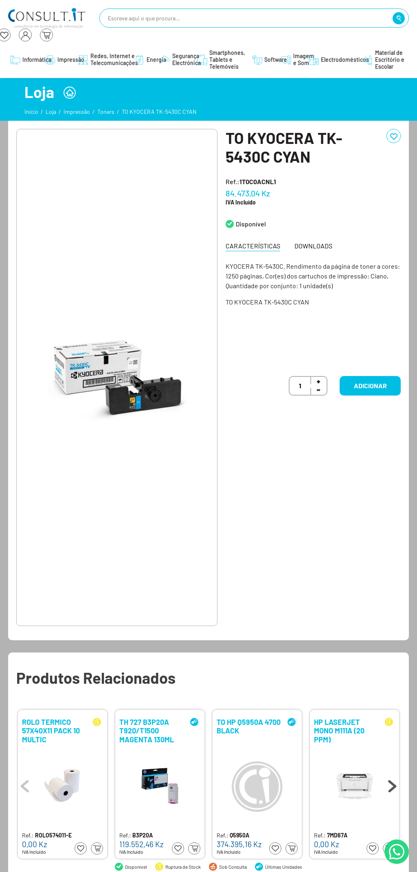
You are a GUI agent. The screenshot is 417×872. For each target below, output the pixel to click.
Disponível (251, 224)
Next (392, 784)
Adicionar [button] (370, 385)
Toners (105, 111)
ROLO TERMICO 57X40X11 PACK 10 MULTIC (51, 730)
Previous (25, 784)
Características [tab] (253, 246)
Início (31, 111)
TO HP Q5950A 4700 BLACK (249, 726)
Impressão (77, 111)
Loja (51, 111)
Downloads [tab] (313, 246)
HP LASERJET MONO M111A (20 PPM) (339, 730)
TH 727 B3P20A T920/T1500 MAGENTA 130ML (146, 730)
